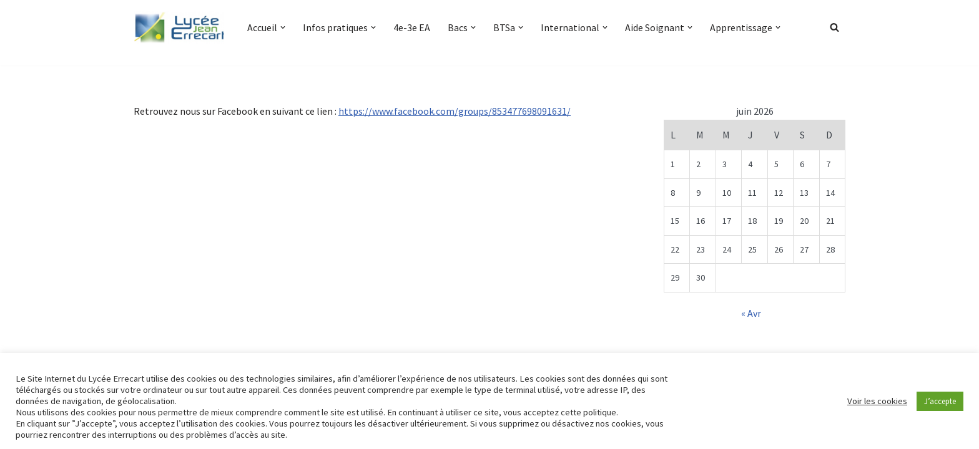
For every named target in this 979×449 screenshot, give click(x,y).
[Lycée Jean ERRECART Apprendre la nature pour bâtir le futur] (180, 27)
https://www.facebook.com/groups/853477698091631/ (454, 111)
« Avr (751, 313)
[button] (282, 27)
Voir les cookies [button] (877, 401)
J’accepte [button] (940, 401)
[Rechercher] (834, 27)
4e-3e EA (411, 27)
